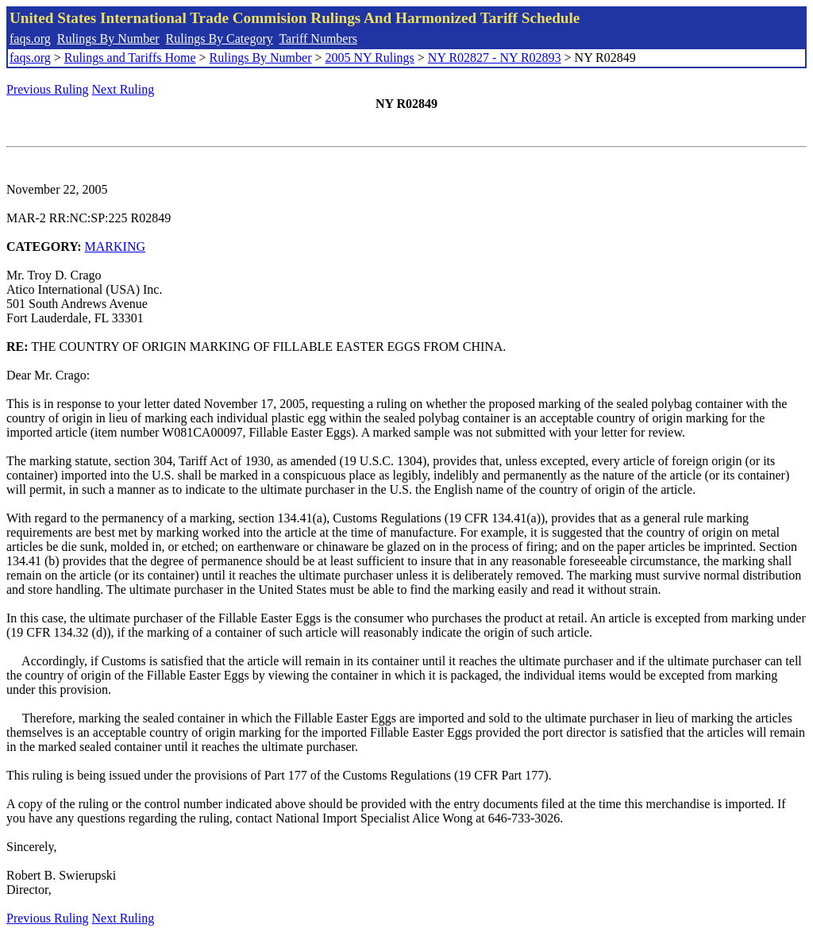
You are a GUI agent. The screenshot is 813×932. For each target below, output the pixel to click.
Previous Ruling (47, 89)
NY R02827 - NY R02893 (494, 57)
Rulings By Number (108, 38)
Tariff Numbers (318, 38)
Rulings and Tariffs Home (130, 57)
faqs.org (30, 38)
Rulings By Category (219, 38)
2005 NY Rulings (370, 57)
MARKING (115, 246)
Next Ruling (123, 89)
